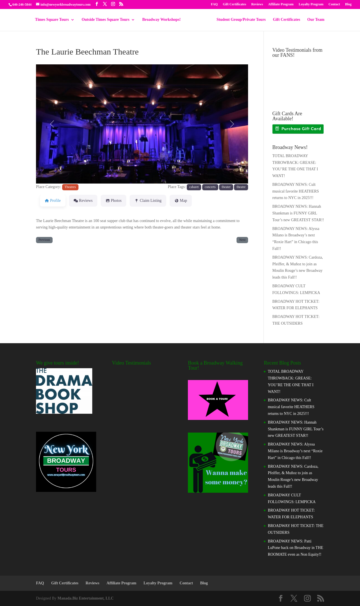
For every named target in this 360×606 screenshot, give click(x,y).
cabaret (194, 187)
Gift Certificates (234, 4)
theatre (241, 187)
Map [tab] (180, 200)
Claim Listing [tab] (147, 200)
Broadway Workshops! (163, 20)
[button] (52, 124)
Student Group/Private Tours (239, 20)
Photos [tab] (113, 200)
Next (242, 240)
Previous (44, 240)
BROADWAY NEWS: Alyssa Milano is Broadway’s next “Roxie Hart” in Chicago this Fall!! (295, 451)
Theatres (70, 187)
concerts (210, 187)
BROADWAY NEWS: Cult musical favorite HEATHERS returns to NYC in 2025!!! (295, 191)
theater (226, 187)
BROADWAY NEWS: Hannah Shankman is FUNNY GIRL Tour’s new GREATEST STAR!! (298, 213)
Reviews (257, 4)
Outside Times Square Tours (107, 20)
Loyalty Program (311, 4)
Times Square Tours (54, 20)
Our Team (314, 20)
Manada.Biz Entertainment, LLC (85, 598)
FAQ (214, 4)
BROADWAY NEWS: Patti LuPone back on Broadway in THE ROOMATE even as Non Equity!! (295, 548)
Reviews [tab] (83, 200)
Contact (334, 4)
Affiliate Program (281, 4)
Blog (348, 4)
